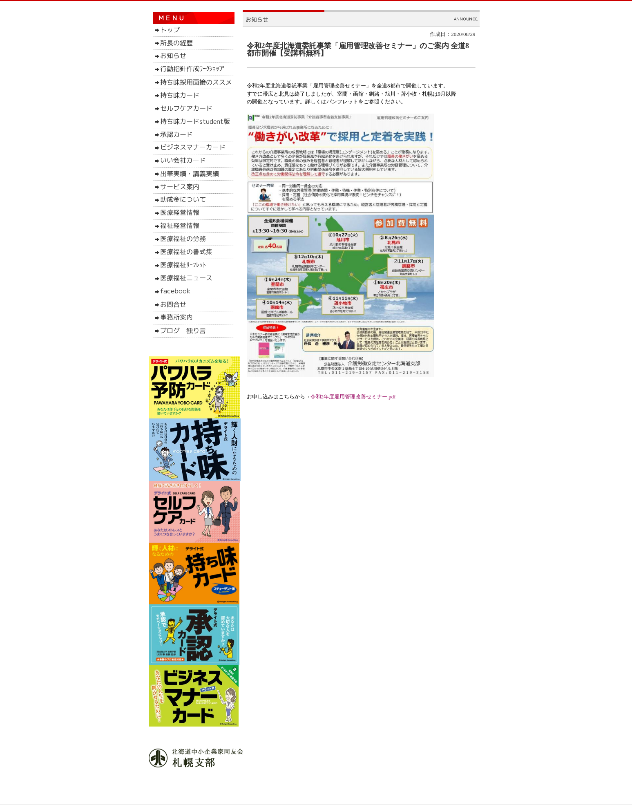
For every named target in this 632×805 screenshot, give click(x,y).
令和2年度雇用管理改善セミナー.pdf (353, 397)
